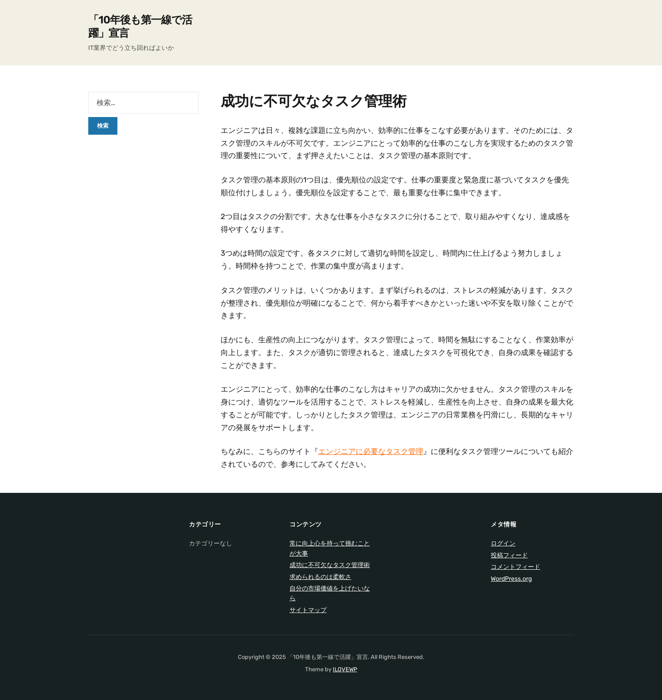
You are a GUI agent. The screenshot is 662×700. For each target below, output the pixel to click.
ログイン (503, 543)
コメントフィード (515, 567)
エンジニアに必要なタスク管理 (370, 451)
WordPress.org (511, 579)
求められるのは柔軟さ (320, 577)
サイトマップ (308, 610)
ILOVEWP (345, 669)
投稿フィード (509, 555)
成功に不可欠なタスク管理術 (330, 565)
